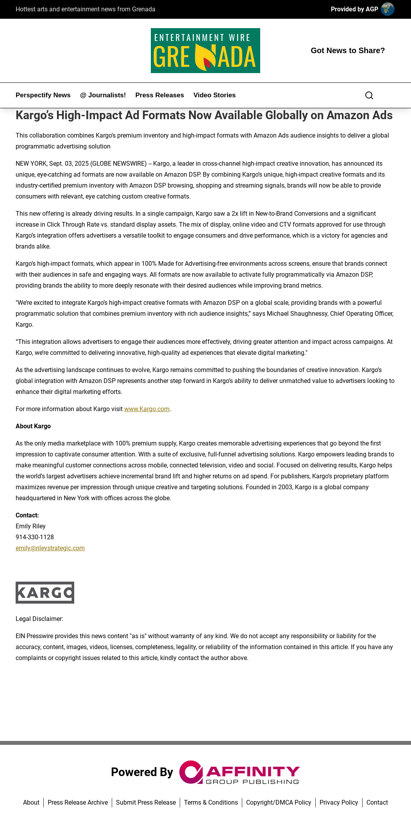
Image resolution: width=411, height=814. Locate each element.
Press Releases (159, 95)
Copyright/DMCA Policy (278, 802)
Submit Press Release (146, 802)
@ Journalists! (103, 95)
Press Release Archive (78, 802)
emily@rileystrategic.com (50, 548)
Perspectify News (43, 95)
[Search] (369, 95)
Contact (377, 802)
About (31, 802)
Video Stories (214, 95)
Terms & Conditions (211, 802)
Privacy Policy (339, 802)
